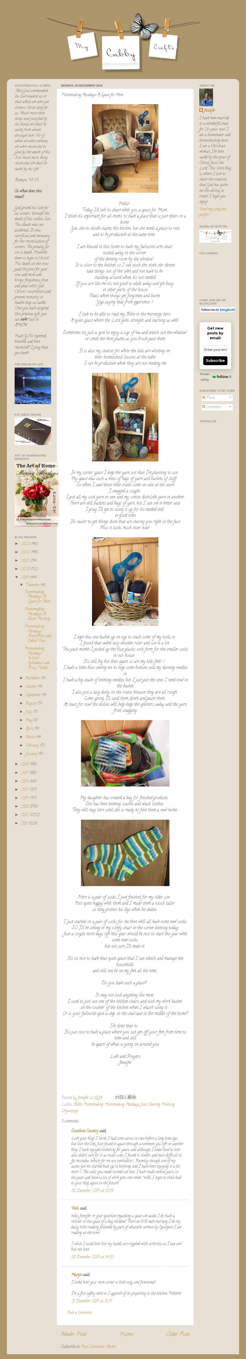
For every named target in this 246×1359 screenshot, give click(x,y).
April (30, 729)
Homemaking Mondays (122, 1105)
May (29, 720)
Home (126, 1334)
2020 (26, 569)
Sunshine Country (84, 1131)
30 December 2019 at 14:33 (92, 1257)
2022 (26, 552)
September (33, 695)
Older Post (177, 1334)
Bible (77, 1105)
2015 (25, 790)
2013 (25, 807)
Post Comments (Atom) (98, 1347)
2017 (25, 773)
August (31, 704)
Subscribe (215, 361)
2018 (25, 764)
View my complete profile (212, 212)
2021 (25, 561)
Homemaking (93, 1105)
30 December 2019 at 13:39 (92, 1191)
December (33, 585)
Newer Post (73, 1334)
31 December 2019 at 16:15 (91, 1301)
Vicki (75, 1209)
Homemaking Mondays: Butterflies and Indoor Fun (38, 634)
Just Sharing (150, 1105)
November (33, 678)
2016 (25, 782)
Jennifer (209, 111)
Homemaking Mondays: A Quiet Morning (37, 614)
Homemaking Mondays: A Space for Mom (37, 597)
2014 (25, 798)
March (30, 737)
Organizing (69, 1111)
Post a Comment (79, 1313)
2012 (25, 815)
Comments (211, 407)
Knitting (168, 1105)
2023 (26, 544)
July (29, 712)
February (32, 746)
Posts (208, 398)
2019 (25, 578)
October (31, 687)
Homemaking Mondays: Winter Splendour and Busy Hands (37, 658)
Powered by (215, 376)
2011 (25, 824)
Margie (76, 1275)
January (31, 754)
